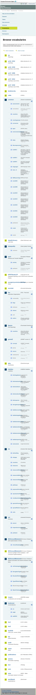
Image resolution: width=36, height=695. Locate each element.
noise (10, 648)
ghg (9, 363)
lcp (9, 636)
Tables (4, 19)
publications (12, 654)
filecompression (16, 145)
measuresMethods (16, 475)
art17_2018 (11, 85)
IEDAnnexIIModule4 (14, 558)
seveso (10, 659)
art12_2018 (11, 67)
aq (9, 55)
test (9, 665)
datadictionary (12, 240)
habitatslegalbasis (16, 415)
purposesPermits (16, 489)
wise (9, 673)
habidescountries (16, 410)
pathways (15, 485)
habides (10, 369)
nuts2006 (15, 187)
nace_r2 (15, 170)
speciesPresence (16, 503)
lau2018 (10, 630)
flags (14, 302)
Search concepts (21, 50)
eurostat (10, 288)
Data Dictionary (14, 10)
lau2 (9, 626)
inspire (10, 597)
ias (9, 449)
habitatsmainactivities (16, 421)
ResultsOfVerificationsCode (16, 576)
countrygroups (16, 120)
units (14, 512)
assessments (16, 103)
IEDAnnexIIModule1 (14, 539)
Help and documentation (8, 13)
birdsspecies (16, 400)
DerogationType (16, 571)
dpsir (14, 128)
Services (4, 31)
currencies (15, 123)
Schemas (4, 25)
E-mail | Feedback (6, 690)
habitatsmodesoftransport (16, 433)
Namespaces (5, 33)
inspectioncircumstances (16, 527)
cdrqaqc (15, 457)
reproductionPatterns (16, 493)
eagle (14, 612)
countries (15, 114)
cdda (9, 95)
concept (15, 343)
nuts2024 (15, 216)
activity (14, 262)
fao (9, 292)
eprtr (9, 256)
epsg (14, 140)
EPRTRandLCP (13, 274)
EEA (9, 1)
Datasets (4, 16)
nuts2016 (15, 205)
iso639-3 (15, 157)
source (14, 351)
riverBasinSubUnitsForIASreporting (16, 498)
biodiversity (12, 91)
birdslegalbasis (16, 375)
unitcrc (14, 318)
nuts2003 (15, 181)
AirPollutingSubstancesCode (16, 566)
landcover (11, 603)
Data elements (5, 22)
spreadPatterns (16, 507)
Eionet (8, 10)
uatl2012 (15, 616)
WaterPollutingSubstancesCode (16, 590)
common (11, 99)
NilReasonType (16, 177)
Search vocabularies (10, 50)
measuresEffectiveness (16, 470)
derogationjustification (16, 404)
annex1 (14, 523)
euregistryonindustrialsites (14, 282)
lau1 (9, 622)
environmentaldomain (16, 131)
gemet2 (10, 339)
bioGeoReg (15, 453)
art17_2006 (11, 73)
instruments (16, 444)
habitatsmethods (16, 427)
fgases (10, 325)
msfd (9, 642)
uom (9, 669)
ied (9, 517)
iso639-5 (15, 161)
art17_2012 (11, 79)
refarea (14, 310)
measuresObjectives (16, 479)
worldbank (11, 679)
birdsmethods (16, 386)
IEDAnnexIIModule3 (14, 551)
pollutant (15, 532)
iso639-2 (15, 149)
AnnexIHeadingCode (16, 545)
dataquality (11, 246)
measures (15, 465)
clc (13, 609)
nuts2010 (15, 193)
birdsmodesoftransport (16, 394)
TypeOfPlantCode (16, 581)
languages (15, 166)
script (14, 228)
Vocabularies (5, 28)
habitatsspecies (16, 439)
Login (23, 3)
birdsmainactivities (16, 381)
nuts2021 (15, 211)
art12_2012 (11, 61)
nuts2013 (15, 199)
